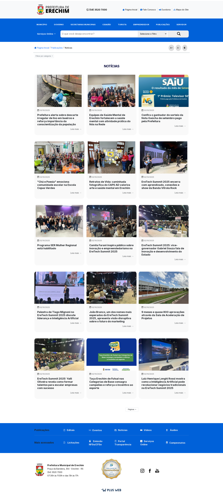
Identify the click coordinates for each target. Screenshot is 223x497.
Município (42, 24)
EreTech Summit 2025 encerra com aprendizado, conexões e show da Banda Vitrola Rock (161, 184)
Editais (69, 430)
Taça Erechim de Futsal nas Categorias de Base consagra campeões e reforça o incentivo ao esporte (111, 383)
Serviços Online (45, 34)
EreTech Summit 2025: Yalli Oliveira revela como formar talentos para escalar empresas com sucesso (57, 383)
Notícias (68, 48)
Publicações (163, 24)
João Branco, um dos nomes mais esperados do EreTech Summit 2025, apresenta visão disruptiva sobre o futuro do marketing (110, 317)
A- (178, 48)
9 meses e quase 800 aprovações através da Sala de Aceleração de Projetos (163, 315)
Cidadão (106, 24)
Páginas (131, 409)
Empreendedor (141, 24)
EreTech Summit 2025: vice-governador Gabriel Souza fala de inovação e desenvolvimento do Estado (163, 250)
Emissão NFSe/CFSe (95, 443)
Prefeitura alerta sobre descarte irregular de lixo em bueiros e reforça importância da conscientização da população (57, 119)
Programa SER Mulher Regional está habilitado (57, 247)
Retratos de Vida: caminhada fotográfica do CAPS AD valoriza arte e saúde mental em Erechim (109, 184)
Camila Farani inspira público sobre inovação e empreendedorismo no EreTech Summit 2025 (111, 248)
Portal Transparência (122, 443)
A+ (171, 48)
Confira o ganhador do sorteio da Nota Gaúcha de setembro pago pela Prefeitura (162, 118)
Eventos (97, 430)
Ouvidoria (165, 9)
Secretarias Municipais (83, 24)
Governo (59, 24)
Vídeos (146, 430)
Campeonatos (177, 442)
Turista (122, 24)
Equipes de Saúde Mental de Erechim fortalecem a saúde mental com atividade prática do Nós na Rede (109, 119)
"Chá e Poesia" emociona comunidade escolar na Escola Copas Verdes (56, 184)
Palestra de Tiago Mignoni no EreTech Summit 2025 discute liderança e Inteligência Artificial (58, 315)
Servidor (181, 24)
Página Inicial (130, 9)
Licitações (71, 442)
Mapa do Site (181, 9)
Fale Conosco (148, 9)
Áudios (172, 430)
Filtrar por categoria (43, 56)
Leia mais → (75, 129)
